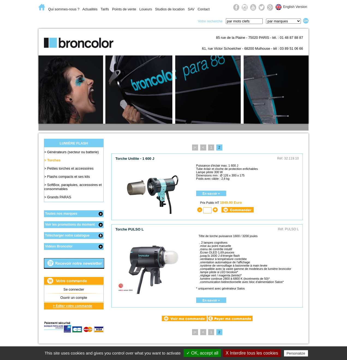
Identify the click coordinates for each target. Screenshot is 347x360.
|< (195, 147)
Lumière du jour (134, 21)
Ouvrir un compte (73, 298)
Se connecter (74, 289)
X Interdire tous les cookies (252, 353)
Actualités (89, 9)
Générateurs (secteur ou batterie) (73, 152)
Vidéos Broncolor (59, 246)
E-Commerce (56, 21)
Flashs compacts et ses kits (68, 177)
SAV (191, 9)
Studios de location (169, 9)
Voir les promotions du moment (70, 224)
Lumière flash (94, 21)
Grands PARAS (59, 197)
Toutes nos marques (61, 214)
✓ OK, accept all (202, 353)
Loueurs (145, 9)
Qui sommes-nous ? (64, 9)
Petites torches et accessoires (70, 168)
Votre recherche (210, 21)
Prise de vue (174, 21)
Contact (204, 9)
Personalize (296, 353)
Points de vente (124, 9)
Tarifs (105, 9)
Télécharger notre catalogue (67, 235)
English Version (295, 7)
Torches (54, 160)
